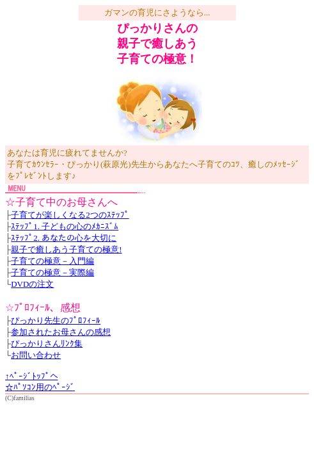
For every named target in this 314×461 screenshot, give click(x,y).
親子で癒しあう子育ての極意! (66, 249)
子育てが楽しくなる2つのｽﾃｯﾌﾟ (70, 215)
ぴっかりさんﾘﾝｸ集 (46, 343)
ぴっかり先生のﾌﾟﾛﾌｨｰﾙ (55, 320)
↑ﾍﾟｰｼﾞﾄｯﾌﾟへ (31, 376)
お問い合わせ (36, 355)
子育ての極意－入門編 (52, 261)
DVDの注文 (32, 284)
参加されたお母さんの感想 (61, 332)
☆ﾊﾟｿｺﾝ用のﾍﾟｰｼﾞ (40, 387)
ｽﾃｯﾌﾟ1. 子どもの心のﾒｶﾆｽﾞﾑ (64, 226)
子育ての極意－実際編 (52, 272)
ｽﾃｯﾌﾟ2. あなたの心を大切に (63, 238)
